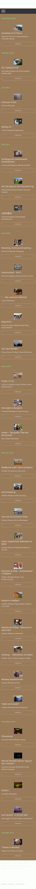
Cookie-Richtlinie (20, 884)
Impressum (4, 884)
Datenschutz (11, 884)
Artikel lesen (18, 44)
